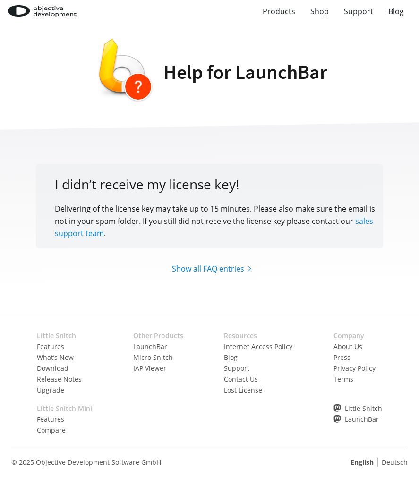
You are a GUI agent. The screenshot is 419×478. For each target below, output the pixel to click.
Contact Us (241, 379)
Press (342, 357)
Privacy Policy (354, 368)
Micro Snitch (153, 357)
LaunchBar (150, 346)
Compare (51, 430)
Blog (396, 11)
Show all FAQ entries (208, 269)
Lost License (243, 389)
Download (52, 368)
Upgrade (50, 389)
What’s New (55, 357)
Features (50, 346)
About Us (347, 346)
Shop (319, 11)
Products (279, 11)
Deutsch (395, 462)
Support (358, 11)
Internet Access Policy (258, 346)
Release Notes (59, 379)
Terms (343, 379)
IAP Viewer (149, 368)
